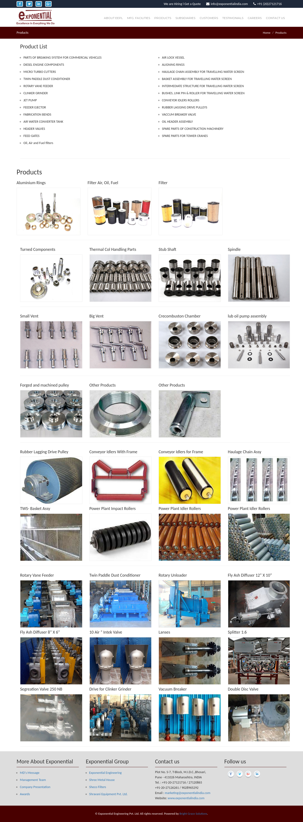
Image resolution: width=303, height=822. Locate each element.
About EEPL (113, 18)
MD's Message (29, 773)
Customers (209, 18)
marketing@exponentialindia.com (187, 793)
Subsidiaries (185, 18)
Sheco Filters (97, 787)
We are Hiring (173, 4)
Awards (25, 794)
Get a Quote (192, 4)
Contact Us (275, 18)
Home (267, 32)
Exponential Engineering (105, 773)
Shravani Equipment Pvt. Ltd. (108, 794)
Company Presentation (35, 787)
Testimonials (232, 18)
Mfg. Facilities (138, 18)
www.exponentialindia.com (186, 798)
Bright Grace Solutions (193, 813)
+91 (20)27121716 (267, 4)
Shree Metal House (102, 780)
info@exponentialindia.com (227, 4)
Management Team (33, 780)
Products (162, 18)
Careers (255, 18)
